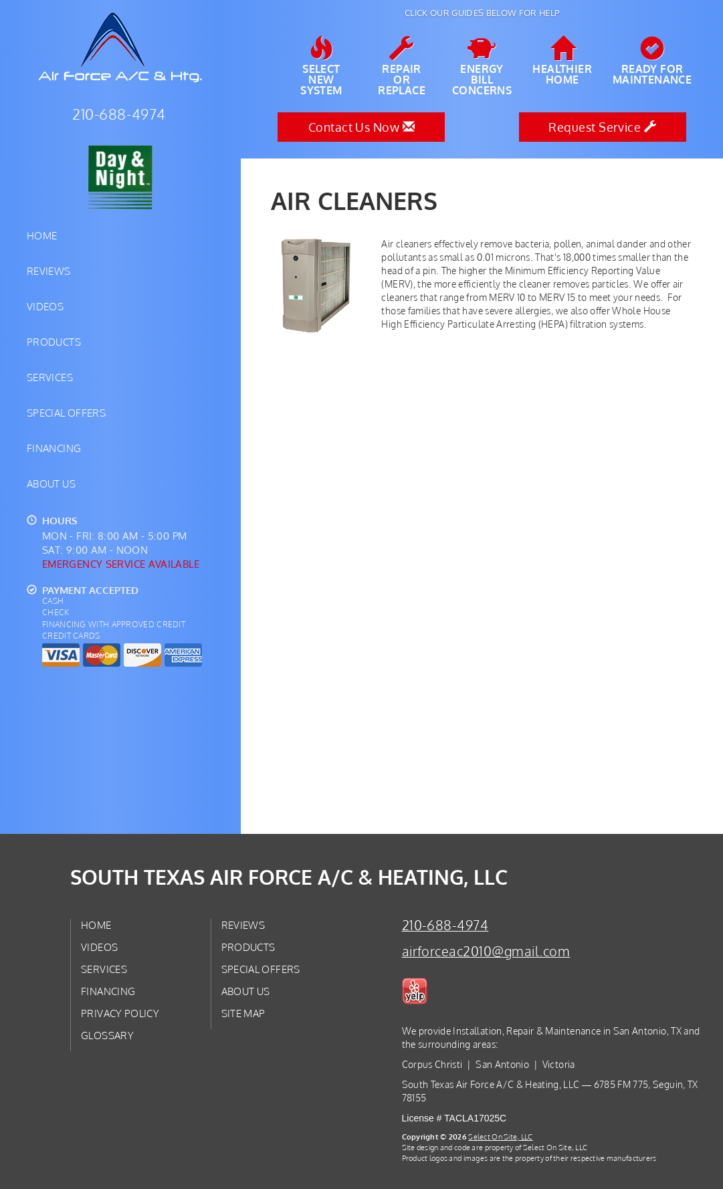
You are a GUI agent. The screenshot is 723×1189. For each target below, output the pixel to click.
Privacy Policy (120, 1013)
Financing (54, 448)
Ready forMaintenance (652, 61)
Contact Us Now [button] (361, 127)
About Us (51, 483)
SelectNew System (321, 66)
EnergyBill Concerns (482, 66)
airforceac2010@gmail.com (486, 951)
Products (54, 342)
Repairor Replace (401, 66)
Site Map (243, 1013)
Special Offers (66, 413)
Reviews (49, 271)
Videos (45, 306)
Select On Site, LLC (500, 1136)
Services (50, 377)
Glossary (107, 1035)
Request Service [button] (602, 127)
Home (42, 235)
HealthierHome (562, 61)
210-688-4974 (445, 925)
